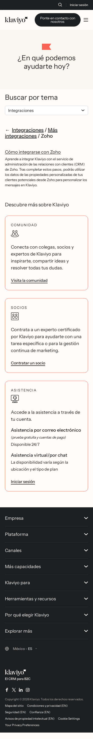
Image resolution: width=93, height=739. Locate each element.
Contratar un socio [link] (28, 375)
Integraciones (28, 143)
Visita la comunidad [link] (29, 293)
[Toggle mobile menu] (86, 20)
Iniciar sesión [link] (23, 494)
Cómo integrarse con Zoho (33, 165)
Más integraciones (31, 146)
